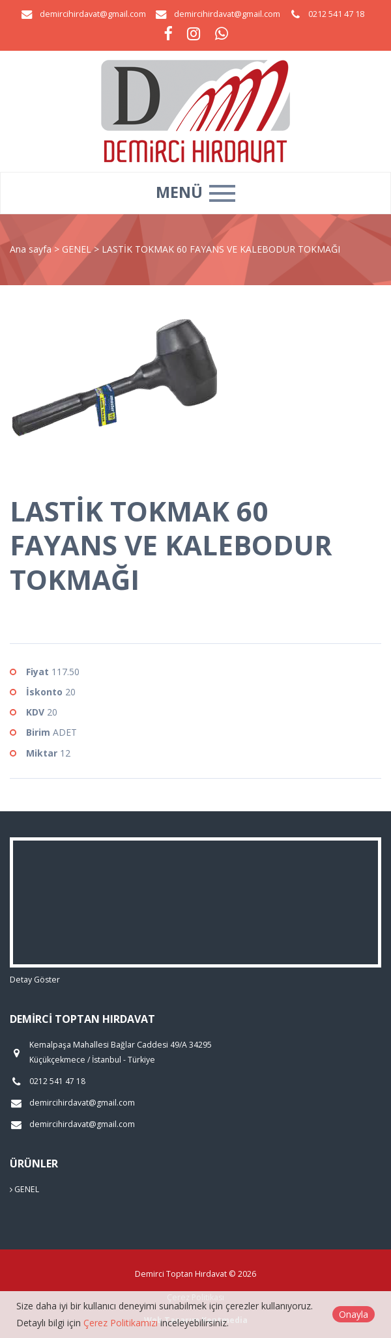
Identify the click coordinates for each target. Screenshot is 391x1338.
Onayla (353, 1314)
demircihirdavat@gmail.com (93, 14)
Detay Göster (35, 979)
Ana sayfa (30, 249)
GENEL (78, 249)
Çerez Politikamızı (120, 1323)
